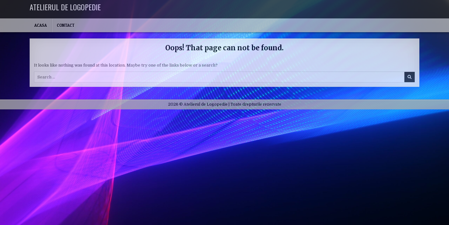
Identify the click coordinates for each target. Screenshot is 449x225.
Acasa (40, 25)
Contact (66, 25)
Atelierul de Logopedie (65, 6)
